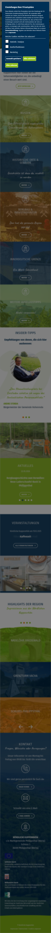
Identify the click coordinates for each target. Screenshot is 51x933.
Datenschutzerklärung (11, 30)
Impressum (12, 32)
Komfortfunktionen (17, 47)
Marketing (14, 52)
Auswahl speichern (13, 58)
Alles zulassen (11, 65)
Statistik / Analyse (17, 42)
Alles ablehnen (29, 58)
